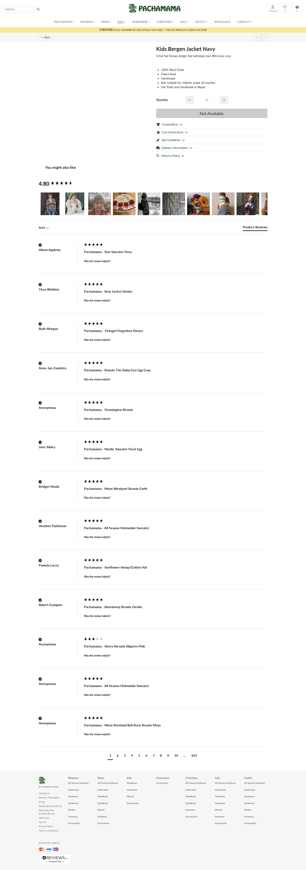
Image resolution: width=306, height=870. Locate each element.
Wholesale (222, 22)
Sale (217, 778)
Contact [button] (243, 22)
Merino (71, 809)
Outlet (248, 778)
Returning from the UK (50, 806)
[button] (50, 203)
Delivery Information (49, 797)
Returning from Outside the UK (46, 812)
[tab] (255, 228)
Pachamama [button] (63, 22)
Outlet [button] (200, 22)
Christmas (191, 778)
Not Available (212, 113)
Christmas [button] (164, 22)
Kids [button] (120, 22)
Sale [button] (183, 22)
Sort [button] (44, 227)
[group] (60, 183)
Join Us (42, 822)
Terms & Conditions (49, 830)
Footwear (73, 816)
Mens (100, 778)
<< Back (45, 37)
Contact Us (44, 793)
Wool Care (44, 817)
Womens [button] (86, 22)
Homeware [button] (140, 22)
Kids (129, 778)
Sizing (42, 801)
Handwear (73, 803)
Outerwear (73, 789)
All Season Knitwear (78, 782)
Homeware (162, 778)
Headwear (73, 796)
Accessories (74, 823)
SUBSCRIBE (106, 30)
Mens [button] (105, 22)
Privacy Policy (46, 826)
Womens (73, 778)
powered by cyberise (49, 842)
